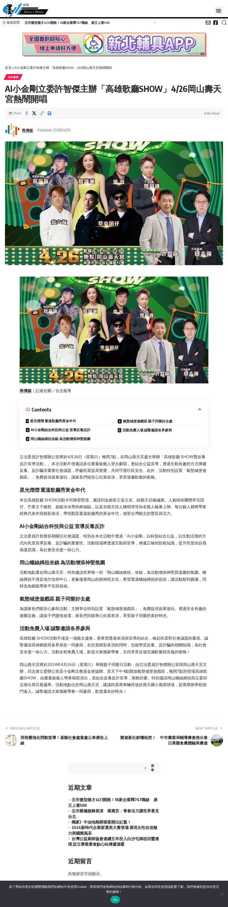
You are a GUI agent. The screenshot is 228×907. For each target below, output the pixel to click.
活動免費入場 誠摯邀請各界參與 (147, 430)
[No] (221, 893)
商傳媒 (27, 130)
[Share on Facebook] (26, 113)
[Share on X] (34, 113)
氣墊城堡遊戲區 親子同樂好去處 (147, 421)
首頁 (8, 68)
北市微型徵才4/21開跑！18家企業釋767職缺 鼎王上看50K (67, 23)
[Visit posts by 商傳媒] (12, 130)
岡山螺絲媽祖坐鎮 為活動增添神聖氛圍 (60, 439)
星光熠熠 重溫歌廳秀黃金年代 (53, 421)
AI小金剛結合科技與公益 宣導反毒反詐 (60, 430)
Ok (115, 900)
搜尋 (152, 768)
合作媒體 (13, 77)
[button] (219, 10)
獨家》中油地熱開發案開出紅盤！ (101, 822)
